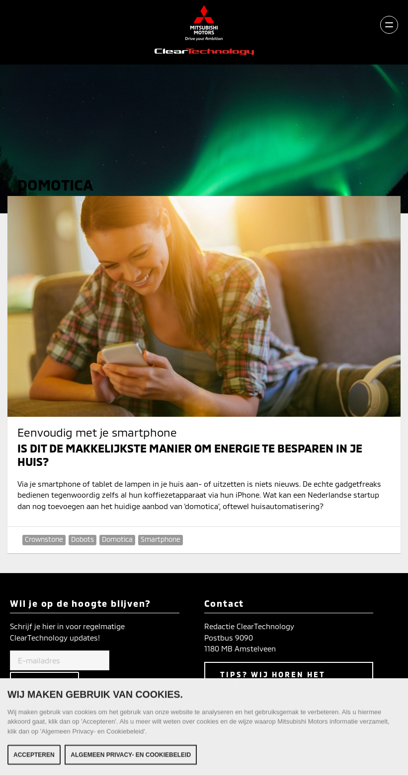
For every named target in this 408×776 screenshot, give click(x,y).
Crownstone (44, 539)
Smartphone (160, 539)
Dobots (82, 539)
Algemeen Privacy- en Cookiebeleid (131, 757)
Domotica (117, 539)
